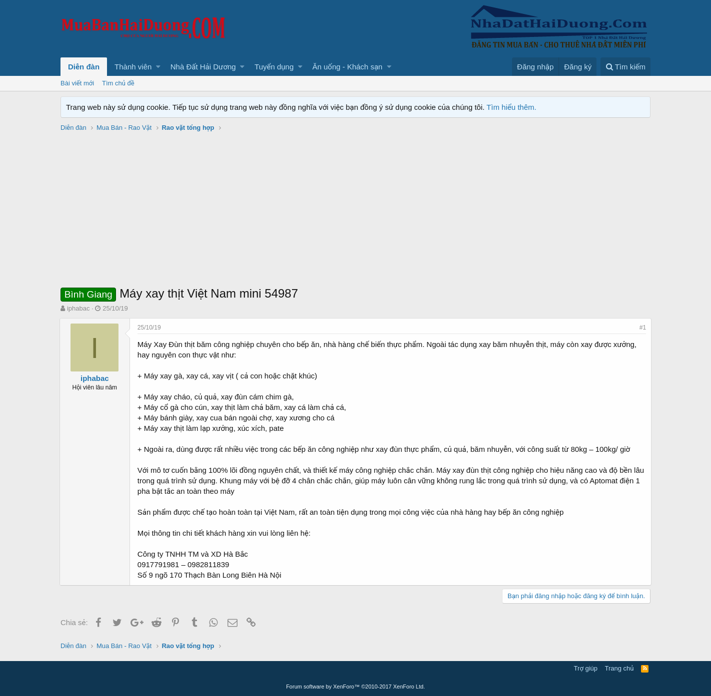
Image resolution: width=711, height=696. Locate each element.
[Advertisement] (355, 210)
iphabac (78, 308)
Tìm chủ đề (118, 83)
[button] (158, 66)
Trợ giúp (586, 668)
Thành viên (133, 66)
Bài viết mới (77, 83)
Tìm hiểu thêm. (511, 107)
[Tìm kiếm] (625, 66)
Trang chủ (619, 668)
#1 (641, 327)
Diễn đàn (84, 66)
